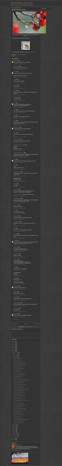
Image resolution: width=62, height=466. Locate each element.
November (16, 353)
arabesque (16, 247)
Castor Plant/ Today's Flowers (19, 385)
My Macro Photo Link (17, 194)
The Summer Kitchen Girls (19, 152)
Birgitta (15, 278)
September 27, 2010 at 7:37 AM (19, 219)
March (15, 432)
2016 (14, 341)
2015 (14, 342)
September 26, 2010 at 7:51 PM (19, 69)
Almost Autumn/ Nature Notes (19, 422)
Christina (15, 297)
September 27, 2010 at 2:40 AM (19, 181)
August (15, 424)
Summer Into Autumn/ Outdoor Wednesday (22, 379)
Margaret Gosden (17, 198)
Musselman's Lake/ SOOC (18, 387)
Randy (15, 79)
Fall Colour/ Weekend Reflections (20, 374)
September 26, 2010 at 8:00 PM (19, 82)
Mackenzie (16, 60)
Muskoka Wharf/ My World (18, 382)
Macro (16, 55)
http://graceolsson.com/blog (19, 144)
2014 (14, 344)
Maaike (15, 183)
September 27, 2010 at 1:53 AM (19, 169)
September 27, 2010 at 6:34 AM (19, 208)
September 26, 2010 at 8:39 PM (19, 100)
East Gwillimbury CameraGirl (21, 3)
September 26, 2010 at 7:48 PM (19, 63)
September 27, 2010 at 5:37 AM (19, 202)
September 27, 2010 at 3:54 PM (19, 283)
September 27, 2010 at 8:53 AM (19, 244)
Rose (15, 267)
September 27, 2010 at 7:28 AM (19, 213)
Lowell (15, 71)
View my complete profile (16, 450)
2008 (14, 439)
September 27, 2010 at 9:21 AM (19, 251)
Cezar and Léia (16, 221)
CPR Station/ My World (18, 397)
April (15, 431)
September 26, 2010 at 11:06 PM (20, 150)
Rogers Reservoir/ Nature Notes (20, 408)
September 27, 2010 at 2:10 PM (19, 270)
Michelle (15, 85)
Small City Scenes (17, 171)
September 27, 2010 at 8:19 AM (19, 231)
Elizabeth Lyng (16, 127)
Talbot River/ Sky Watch (18, 376)
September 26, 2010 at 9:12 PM (19, 107)
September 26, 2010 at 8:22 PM (19, 94)
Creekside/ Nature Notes (18, 393)
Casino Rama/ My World (18, 366)
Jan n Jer (15, 233)
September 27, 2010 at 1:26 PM (19, 264)
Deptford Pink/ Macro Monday (19, 398)
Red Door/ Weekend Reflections (20, 405)
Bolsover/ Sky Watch (17, 360)
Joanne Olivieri (16, 139)
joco (14, 102)
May (15, 429)
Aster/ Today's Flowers (18, 369)
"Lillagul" (15, 259)
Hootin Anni (16, 189)
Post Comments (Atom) (28, 326)
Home (26, 323)
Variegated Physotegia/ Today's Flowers (21, 400)
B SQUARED (16, 216)
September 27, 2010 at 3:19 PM (19, 275)
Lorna (15, 120)
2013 (14, 346)
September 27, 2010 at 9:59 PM (19, 294)
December (16, 352)
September (16, 357)
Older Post (37, 323)
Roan (15, 210)
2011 (14, 349)
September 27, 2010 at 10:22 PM (20, 305)
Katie (15, 228)
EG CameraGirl (19, 444)
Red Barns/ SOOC (17, 401)
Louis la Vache (16, 66)
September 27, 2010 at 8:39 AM (19, 238)
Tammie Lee (16, 253)
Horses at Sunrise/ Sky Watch (19, 392)
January (15, 436)
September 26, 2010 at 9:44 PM (19, 130)
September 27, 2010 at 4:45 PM (19, 289)
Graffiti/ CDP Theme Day (18, 358)
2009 (14, 438)
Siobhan (15, 291)
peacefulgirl (16, 286)
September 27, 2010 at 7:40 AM (19, 225)
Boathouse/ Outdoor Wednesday (20, 363)
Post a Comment (16, 319)
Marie (15, 159)
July (15, 426)
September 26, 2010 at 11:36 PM (20, 162)
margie (15, 240)
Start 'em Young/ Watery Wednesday (20, 409)
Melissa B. (16, 97)
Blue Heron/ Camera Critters (19, 403)
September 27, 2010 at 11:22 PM (20, 316)
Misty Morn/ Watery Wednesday (19, 395)
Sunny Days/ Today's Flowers (19, 414)
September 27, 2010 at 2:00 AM (19, 175)
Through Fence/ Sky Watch (19, 421)
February (16, 434)
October (15, 355)
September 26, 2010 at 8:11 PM (19, 88)
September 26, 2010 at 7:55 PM (19, 77)
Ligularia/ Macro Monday (18, 413)
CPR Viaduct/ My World (18, 411)
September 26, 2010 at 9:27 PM (19, 118)
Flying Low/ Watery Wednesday (19, 364)
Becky (15, 132)
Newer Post (14, 323)
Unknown (15, 313)
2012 (14, 347)
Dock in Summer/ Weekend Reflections (21, 419)
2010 (14, 350)
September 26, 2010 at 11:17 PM (20, 157)
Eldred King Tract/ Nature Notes (19, 361)
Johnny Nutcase (17, 302)
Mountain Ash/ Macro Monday (19, 368)
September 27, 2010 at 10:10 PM (20, 300)
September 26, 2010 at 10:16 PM (20, 142)
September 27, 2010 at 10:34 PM (20, 311)
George (15, 90)
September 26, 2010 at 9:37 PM (19, 124)
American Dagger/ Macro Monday (20, 384)
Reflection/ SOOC (17, 371)
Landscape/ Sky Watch (18, 406)
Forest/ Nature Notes (17, 377)
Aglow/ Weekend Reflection (19, 390)
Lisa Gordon (16, 308)
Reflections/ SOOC (17, 416)
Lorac (15, 109)
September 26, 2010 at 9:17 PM (19, 112)
